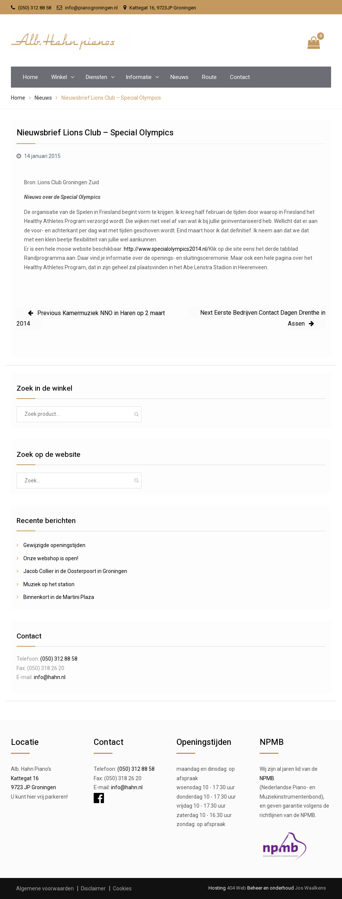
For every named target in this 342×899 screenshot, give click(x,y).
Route (209, 77)
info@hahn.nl (49, 677)
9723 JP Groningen (33, 787)
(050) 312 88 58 (34, 8)
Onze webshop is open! (50, 558)
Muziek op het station (48, 584)
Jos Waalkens (310, 888)
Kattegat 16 (25, 778)
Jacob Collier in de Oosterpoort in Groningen (75, 571)
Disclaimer (93, 888)
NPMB (267, 778)
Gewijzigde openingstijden (54, 545)
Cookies (122, 888)
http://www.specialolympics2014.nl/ (166, 249)
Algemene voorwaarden (45, 888)
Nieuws (179, 77)
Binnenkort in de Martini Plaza (58, 597)
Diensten (96, 77)
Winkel (59, 77)
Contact (240, 77)
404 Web (236, 888)
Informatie (139, 77)
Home (30, 77)
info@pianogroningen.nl (91, 8)
